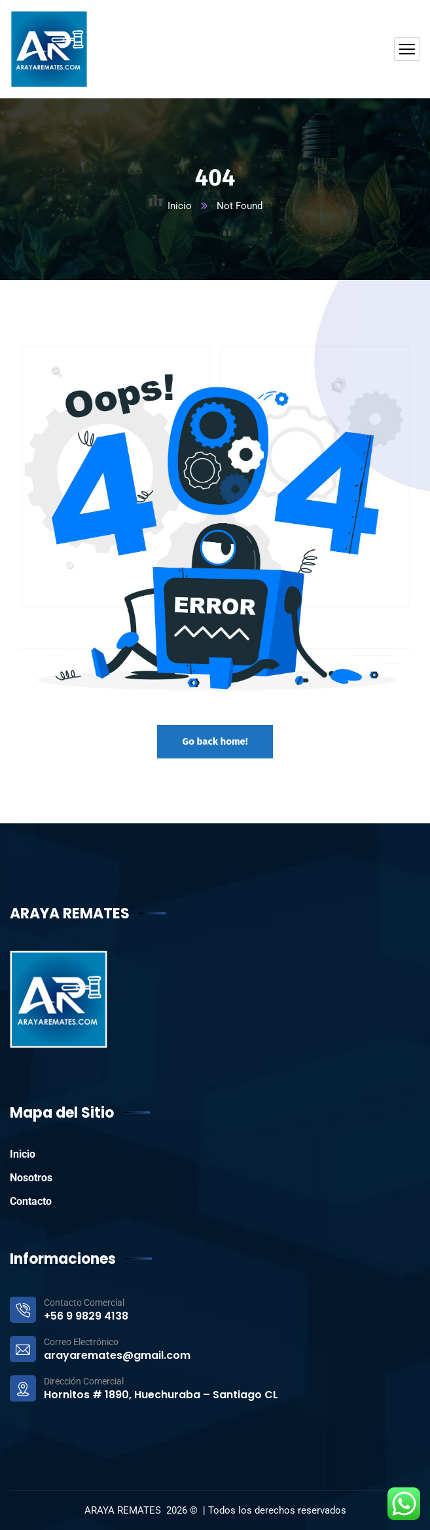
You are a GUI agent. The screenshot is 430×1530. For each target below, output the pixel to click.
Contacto (31, 1201)
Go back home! (214, 741)
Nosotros (31, 1177)
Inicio (180, 206)
